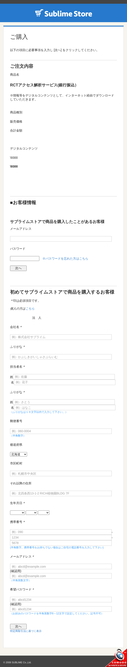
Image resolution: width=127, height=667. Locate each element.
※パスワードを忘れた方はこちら (65, 258)
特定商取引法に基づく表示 (26, 631)
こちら (30, 308)
